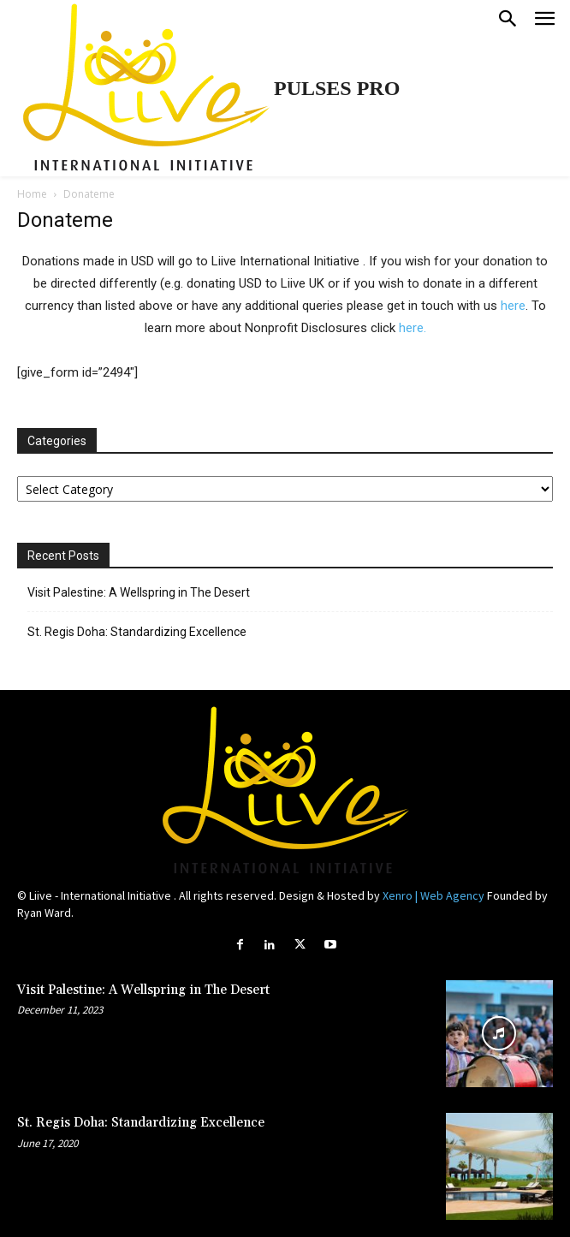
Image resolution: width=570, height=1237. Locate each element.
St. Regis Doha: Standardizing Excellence (136, 632)
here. (412, 328)
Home (32, 194)
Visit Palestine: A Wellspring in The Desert (138, 592)
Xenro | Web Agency (433, 895)
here (513, 305)
